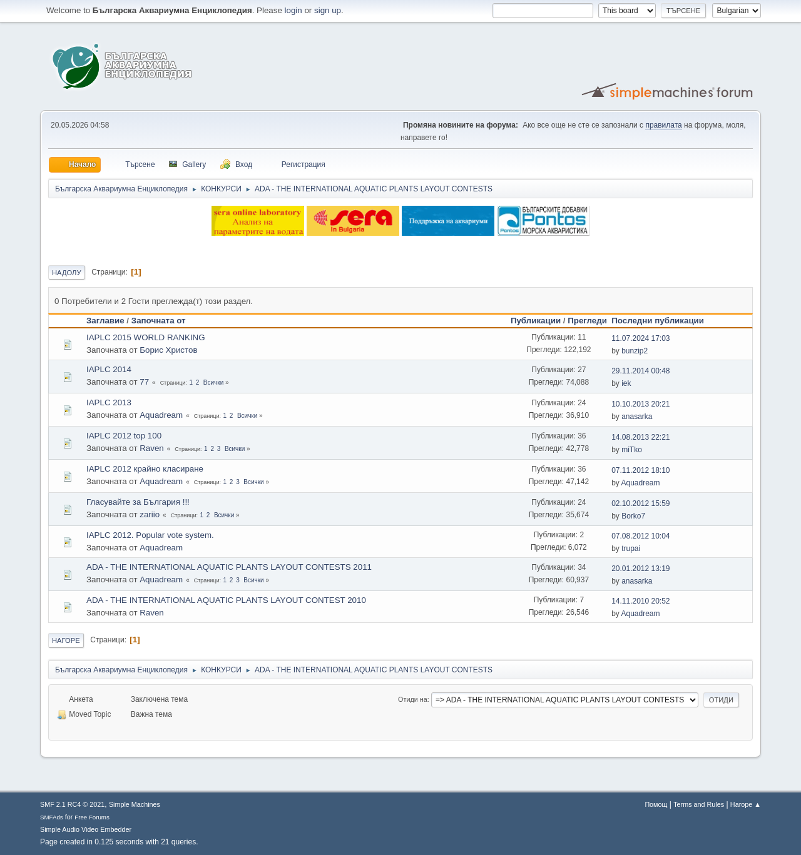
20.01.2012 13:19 (640, 568)
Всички (213, 382)
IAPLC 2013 (108, 402)
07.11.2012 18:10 (640, 470)
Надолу (66, 272)
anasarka (636, 416)
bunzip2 (634, 351)
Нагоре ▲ (745, 804)
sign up (327, 10)
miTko (631, 449)
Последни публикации (663, 320)
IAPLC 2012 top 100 (123, 435)
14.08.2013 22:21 (640, 437)
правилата (663, 125)
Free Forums (92, 817)
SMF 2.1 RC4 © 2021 (72, 804)
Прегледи (587, 320)
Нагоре (66, 640)
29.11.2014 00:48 (640, 371)
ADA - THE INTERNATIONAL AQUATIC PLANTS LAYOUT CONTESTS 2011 (229, 567)
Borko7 (633, 516)
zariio (150, 514)
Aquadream (161, 415)
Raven (152, 448)
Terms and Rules (698, 804)
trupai (630, 548)
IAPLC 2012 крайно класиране (144, 468)
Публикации (536, 320)
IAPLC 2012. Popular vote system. (150, 535)
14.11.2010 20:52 (640, 601)
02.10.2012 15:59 (640, 503)
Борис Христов (168, 350)
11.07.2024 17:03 (640, 338)
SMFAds (51, 817)
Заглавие (105, 320)
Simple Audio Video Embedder (85, 829)
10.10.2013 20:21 (640, 404)
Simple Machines (134, 804)
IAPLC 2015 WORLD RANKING (145, 337)
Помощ (656, 804)
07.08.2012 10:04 (640, 536)
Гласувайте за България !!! (138, 502)
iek (626, 383)
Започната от (158, 320)
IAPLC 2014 (108, 369)
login (293, 10)
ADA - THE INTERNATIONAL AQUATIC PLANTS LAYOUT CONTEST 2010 (226, 600)
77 (144, 382)
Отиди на (412, 699)
